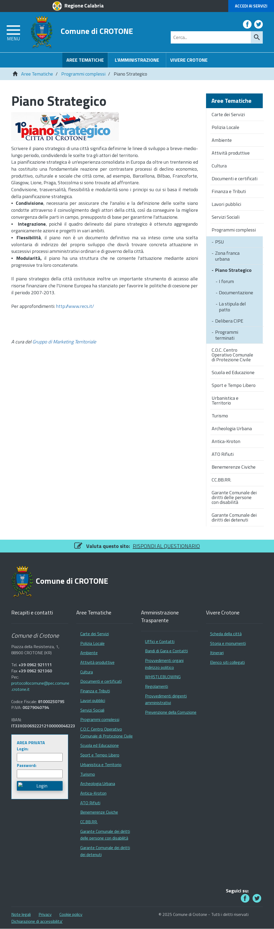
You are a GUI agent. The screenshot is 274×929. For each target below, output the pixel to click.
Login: (22, 749)
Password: (26, 765)
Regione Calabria (84, 5)
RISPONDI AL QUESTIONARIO (166, 546)
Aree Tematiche (37, 73)
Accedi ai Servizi (251, 6)
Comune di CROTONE (97, 31)
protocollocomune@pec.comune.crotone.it (40, 686)
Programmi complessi (83, 73)
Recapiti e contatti (32, 613)
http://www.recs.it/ (75, 306)
